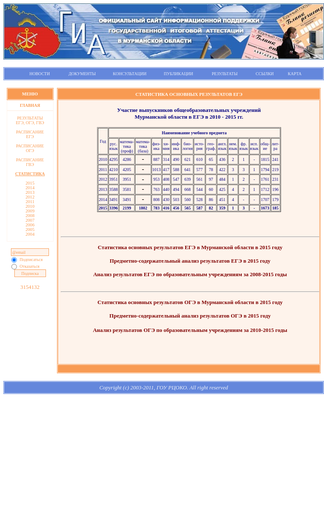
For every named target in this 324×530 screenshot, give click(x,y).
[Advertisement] (164, 467)
